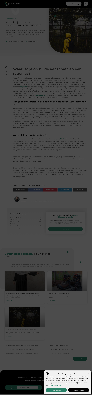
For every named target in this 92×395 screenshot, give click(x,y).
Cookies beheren (79, 390)
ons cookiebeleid (56, 385)
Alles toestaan (56, 390)
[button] (88, 374)
